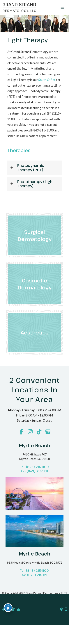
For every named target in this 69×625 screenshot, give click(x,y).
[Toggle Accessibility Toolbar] (8, 607)
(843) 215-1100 (37, 467)
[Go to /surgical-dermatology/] (34, 235)
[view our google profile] (48, 432)
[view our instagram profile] (30, 432)
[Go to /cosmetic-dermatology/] (34, 284)
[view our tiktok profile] (39, 432)
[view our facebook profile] (21, 432)
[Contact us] (61, 609)
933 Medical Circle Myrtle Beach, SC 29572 (34, 562)
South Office (47, 79)
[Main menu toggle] (62, 7)
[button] (34, 168)
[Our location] (66, 609)
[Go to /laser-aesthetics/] (34, 332)
